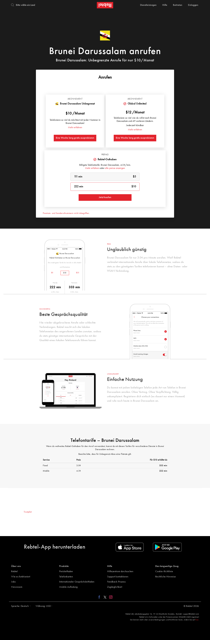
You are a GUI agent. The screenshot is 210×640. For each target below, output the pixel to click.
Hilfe (164, 5)
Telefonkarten (66, 576)
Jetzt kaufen (105, 197)
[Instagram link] (110, 597)
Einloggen (193, 5)
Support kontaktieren (117, 576)
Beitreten (177, 5)
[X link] (105, 597)
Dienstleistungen (148, 5)
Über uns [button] (16, 566)
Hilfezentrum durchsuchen (120, 571)
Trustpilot (28, 512)
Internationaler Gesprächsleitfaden (76, 582)
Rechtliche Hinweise (165, 576)
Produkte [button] (64, 566)
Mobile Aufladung (68, 587)
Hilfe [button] (109, 566)
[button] (20, 606)
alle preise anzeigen (115, 168)
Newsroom (16, 587)
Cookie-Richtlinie (164, 571)
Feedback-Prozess (116, 582)
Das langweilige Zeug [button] (167, 566)
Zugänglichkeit (114, 587)
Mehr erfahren (75, 127)
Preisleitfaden (66, 571)
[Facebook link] (100, 597)
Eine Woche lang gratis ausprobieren (75, 138)
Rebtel (14, 571)
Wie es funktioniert (20, 576)
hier (197, 620)
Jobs (13, 582)
